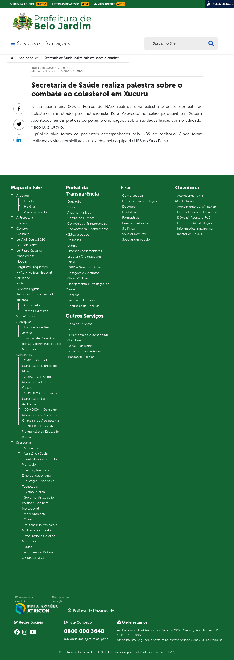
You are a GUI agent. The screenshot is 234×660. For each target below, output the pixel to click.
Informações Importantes (195, 228)
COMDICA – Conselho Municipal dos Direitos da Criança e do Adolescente (40, 415)
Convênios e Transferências (87, 223)
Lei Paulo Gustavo (29, 250)
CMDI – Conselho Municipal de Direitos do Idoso (39, 366)
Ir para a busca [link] (28, 4)
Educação (74, 201)
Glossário (23, 234)
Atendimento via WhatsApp (196, 206)
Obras (28, 519)
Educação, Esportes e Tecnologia (38, 483)
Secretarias (24, 442)
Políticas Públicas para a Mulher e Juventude (39, 527)
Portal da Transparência (84, 351)
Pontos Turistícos (36, 311)
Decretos (128, 206)
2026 (100, 652)
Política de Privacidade (90, 610)
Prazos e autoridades (137, 223)
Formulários (130, 217)
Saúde (28, 547)
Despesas (74, 240)
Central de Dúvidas (80, 218)
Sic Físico (128, 228)
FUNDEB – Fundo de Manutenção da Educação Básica (40, 431)
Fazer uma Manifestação (194, 223)
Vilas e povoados (36, 212)
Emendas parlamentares (84, 251)
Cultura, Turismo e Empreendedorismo (36, 472)
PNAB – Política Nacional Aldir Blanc (33, 275)
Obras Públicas (77, 278)
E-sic (70, 329)
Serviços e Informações (43, 43)
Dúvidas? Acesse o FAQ (193, 217)
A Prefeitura (24, 217)
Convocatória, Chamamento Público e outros (87, 231)
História (29, 206)
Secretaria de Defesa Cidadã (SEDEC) (37, 555)
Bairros (21, 223)
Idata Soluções (144, 652)
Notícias (22, 261)
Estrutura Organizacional (84, 256)
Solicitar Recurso (134, 234)
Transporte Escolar (80, 357)
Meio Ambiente (35, 514)
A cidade (22, 195)
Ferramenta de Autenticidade (88, 335)
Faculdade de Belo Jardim (36, 330)
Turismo (22, 300)
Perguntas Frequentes (32, 267)
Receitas (73, 295)
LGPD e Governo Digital (84, 267)
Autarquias (23, 322)
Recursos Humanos (81, 300)
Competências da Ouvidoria (197, 212)
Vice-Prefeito (25, 316)
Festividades (32, 305)
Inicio (71, 262)
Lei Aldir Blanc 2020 (30, 239)
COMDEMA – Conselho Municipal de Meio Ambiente (40, 399)
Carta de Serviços (79, 324)
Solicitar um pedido (136, 239)
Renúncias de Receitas (83, 306)
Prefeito (22, 283)
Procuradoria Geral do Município (39, 538)
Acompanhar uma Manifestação (189, 198)
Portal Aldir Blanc (79, 346)
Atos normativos (79, 212)
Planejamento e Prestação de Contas (87, 286)
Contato (22, 228)
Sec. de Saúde (29, 58)
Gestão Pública (34, 492)
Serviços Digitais (27, 289)
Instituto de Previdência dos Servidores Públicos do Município (41, 344)
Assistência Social (36, 453)
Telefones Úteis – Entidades (36, 294)
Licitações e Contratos (83, 273)
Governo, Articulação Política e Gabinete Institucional (38, 503)
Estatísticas (129, 212)
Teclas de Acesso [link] (70, 4)
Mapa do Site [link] (109, 4)
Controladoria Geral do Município (39, 461)
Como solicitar (132, 195)
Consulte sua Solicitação (139, 201)
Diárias (72, 245)
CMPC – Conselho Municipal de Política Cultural (36, 382)
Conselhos (24, 355)
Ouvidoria (74, 340)
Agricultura (31, 448)
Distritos (29, 201)
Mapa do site (25, 256)
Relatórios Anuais (189, 234)
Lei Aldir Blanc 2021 (30, 245)
